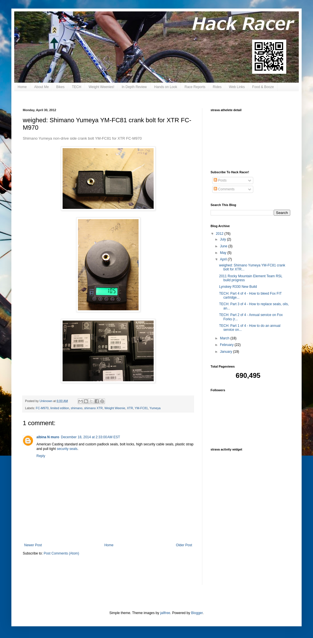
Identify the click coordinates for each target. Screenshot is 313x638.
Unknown (46, 401)
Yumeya (154, 408)
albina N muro (47, 437)
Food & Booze (263, 87)
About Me (41, 87)
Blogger (197, 613)
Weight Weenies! (101, 87)
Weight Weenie (114, 408)
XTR (130, 408)
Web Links (237, 87)
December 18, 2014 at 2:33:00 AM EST (90, 437)
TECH (76, 87)
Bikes (60, 87)
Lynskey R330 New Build (238, 287)
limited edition (59, 408)
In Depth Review (134, 87)
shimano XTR (93, 408)
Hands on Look (165, 87)
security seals (67, 449)
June (224, 246)
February (227, 345)
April (224, 259)
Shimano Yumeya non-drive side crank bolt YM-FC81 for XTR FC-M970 (82, 138)
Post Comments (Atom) (61, 553)
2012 (220, 234)
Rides (217, 87)
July (223, 239)
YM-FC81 (141, 408)
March (225, 338)
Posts (220, 180)
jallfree (165, 613)
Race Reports (194, 87)
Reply (40, 456)
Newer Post (33, 545)
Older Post (184, 545)
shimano (77, 408)
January (226, 352)
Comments (224, 189)
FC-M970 (42, 408)
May (223, 253)
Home (22, 87)
